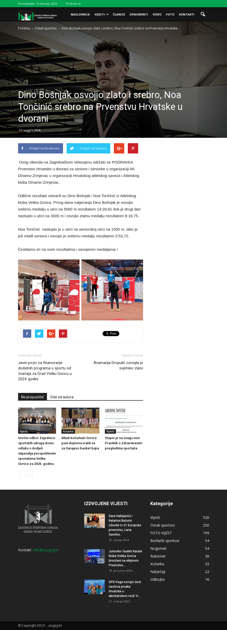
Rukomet (158, 556)
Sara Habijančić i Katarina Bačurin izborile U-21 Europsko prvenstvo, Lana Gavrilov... (125, 525)
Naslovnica (80, 14)
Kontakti (186, 14)
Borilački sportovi (164, 540)
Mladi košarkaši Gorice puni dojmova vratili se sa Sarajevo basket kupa (80, 443)
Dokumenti (139, 14)
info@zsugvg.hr (46, 549)
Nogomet (158, 548)
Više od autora (62, 397)
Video (157, 14)
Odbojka (157, 579)
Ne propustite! (32, 397)
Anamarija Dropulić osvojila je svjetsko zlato (118, 365)
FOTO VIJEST (161, 532)
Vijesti (102, 14)
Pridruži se (73, 3)
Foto (170, 14)
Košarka (68, 431)
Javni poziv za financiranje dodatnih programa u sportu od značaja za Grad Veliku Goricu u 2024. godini (45, 370)
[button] (203, 14)
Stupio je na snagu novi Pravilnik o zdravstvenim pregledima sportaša (123, 443)
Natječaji (157, 571)
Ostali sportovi (162, 525)
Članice (119, 14)
